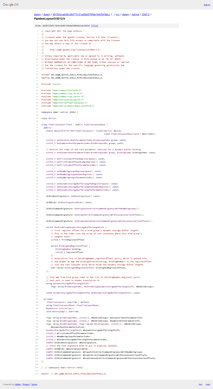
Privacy (25, 384)
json (207, 384)
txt (200, 384)
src (118, 14)
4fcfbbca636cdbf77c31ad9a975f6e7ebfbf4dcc (81, 14)
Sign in (207, 4)
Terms (34, 384)
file (94, 25)
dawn (37, 14)
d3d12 (146, 14)
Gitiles (18, 384)
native (135, 14)
